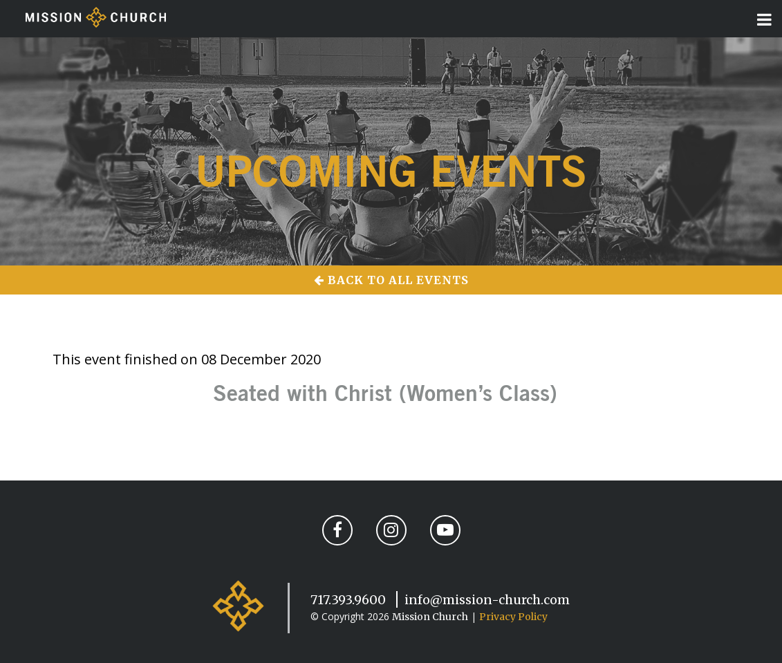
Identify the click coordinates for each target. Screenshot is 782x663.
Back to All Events (391, 280)
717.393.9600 (348, 600)
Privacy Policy (513, 616)
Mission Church (430, 616)
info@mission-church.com (487, 600)
